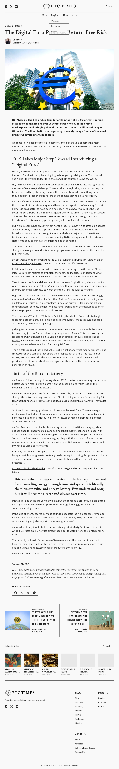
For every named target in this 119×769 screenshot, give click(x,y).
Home (45, 15)
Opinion (9, 25)
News (65, 15)
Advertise (79, 744)
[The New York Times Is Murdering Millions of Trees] (87, 660)
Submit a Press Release (85, 748)
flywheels (17, 445)
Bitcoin (18, 25)
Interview (102, 702)
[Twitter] (11, 6)
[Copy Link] (34, 592)
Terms (75, 765)
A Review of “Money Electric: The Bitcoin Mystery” (31, 670)
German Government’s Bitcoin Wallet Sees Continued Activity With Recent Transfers (49, 670)
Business (79, 702)
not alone (40, 269)
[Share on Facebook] (15, 592)
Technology (80, 719)
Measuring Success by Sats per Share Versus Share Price (12, 670)
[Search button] (110, 6)
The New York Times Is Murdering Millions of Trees (87, 670)
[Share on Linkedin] (28, 593)
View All (108, 646)
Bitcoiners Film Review (68, 670)
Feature (35, 629)
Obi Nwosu (18, 39)
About (74, 15)
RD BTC (25, 564)
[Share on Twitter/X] (22, 593)
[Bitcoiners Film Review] (69, 660)
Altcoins (78, 723)
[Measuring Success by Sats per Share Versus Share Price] (13, 660)
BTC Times (58, 765)
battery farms (40, 445)
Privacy (67, 765)
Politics (78, 715)
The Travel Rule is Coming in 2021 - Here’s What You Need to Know (43, 618)
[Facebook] (6, 6)
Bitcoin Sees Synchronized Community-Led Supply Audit (77, 618)
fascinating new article (59, 427)
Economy (79, 706)
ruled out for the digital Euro (53, 344)
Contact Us (80, 752)
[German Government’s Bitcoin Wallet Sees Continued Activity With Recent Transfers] (50, 660)
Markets (78, 711)
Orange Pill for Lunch (105, 670)
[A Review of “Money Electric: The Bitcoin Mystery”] (31, 660)
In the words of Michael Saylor (28, 468)
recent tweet (94, 527)
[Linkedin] (16, 6)
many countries (60, 269)
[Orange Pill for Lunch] (106, 660)
